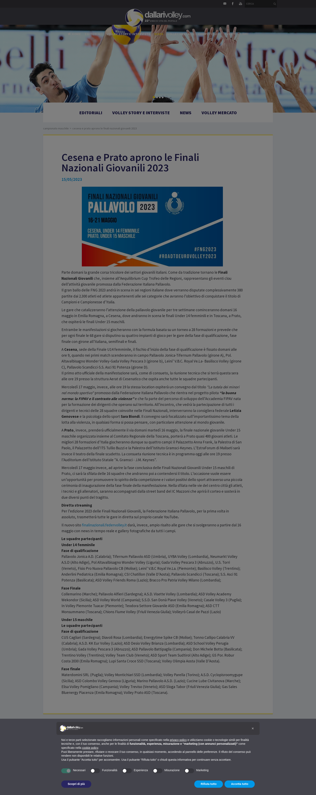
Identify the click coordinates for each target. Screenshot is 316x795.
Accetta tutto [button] (239, 784)
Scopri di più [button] (76, 784)
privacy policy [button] (178, 740)
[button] (252, 728)
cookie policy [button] (90, 747)
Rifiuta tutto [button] (209, 784)
